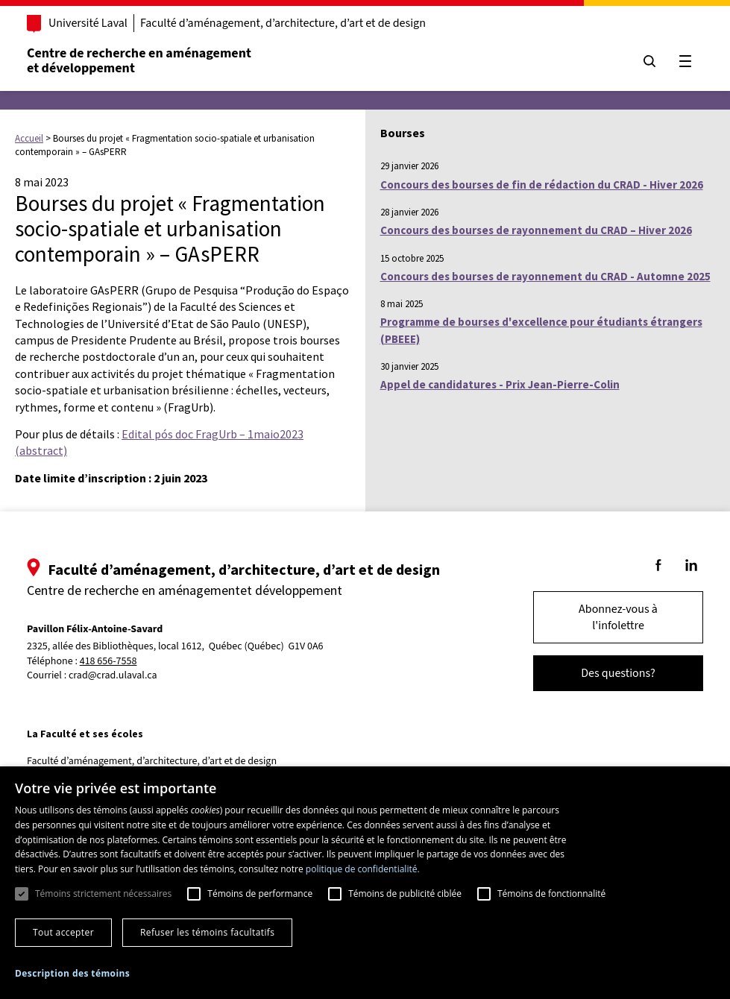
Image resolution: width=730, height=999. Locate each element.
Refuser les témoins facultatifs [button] (207, 932)
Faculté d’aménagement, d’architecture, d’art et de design (283, 23)
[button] (72, 973)
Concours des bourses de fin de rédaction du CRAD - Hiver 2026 (541, 184)
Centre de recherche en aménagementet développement (139, 61)
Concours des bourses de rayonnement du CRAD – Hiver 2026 (536, 230)
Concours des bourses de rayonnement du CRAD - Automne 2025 (545, 276)
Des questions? (618, 673)
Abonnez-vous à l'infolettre (618, 617)
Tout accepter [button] (63, 932)
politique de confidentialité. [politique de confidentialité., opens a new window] (363, 869)
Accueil (29, 138)
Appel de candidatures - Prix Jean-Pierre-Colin (500, 384)
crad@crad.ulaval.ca (113, 675)
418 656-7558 (108, 662)
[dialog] (365, 882)
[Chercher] (649, 61)
